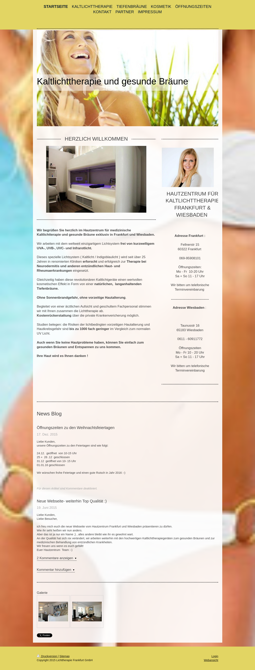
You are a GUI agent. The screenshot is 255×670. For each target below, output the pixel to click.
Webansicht (211, 660)
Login (214, 656)
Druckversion (47, 656)
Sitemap (65, 656)
